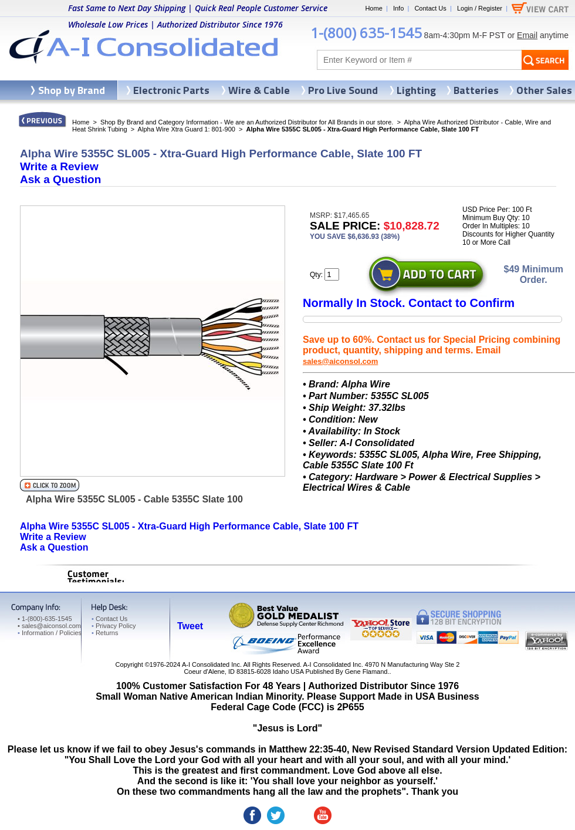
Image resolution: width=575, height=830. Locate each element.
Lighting (416, 90)
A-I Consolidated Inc (211, 664)
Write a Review (59, 166)
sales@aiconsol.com (340, 361)
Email (527, 35)
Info (398, 8)
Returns (105, 632)
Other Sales (544, 90)
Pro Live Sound (343, 90)
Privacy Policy (114, 625)
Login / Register (479, 8)
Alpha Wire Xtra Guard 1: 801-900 (186, 129)
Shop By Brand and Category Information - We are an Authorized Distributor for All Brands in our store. (246, 122)
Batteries (476, 90)
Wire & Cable (259, 90)
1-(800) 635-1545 (366, 32)
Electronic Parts (171, 90)
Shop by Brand (71, 90)
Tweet (190, 626)
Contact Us (430, 8)
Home (373, 8)
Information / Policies (50, 632)
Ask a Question (60, 179)
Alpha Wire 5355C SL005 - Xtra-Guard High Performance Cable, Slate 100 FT (189, 526)
